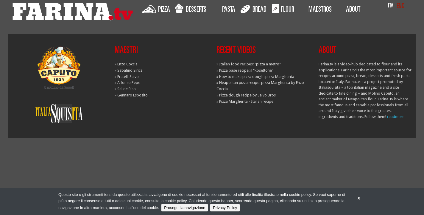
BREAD (253, 9)
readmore (395, 116)
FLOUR (283, 9)
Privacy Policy (225, 207)
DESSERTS (190, 9)
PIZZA (156, 9)
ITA (390, 6)
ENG (400, 6)
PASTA (228, 10)
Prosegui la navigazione (184, 207)
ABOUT (353, 10)
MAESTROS (320, 10)
